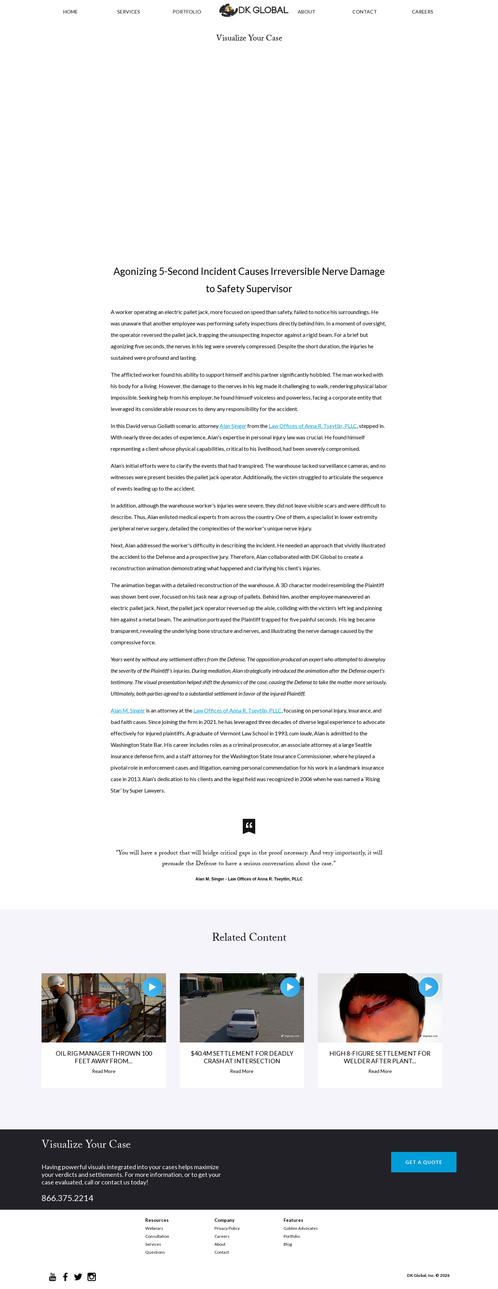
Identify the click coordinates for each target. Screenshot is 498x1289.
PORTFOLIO (187, 12)
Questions (155, 1252)
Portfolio (292, 1236)
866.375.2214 (67, 1198)
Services (128, 12)
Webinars (154, 1228)
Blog (288, 1244)
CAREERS (422, 12)
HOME (70, 12)
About (219, 1244)
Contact (221, 1252)
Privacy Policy (227, 1228)
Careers (222, 1236)
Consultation (157, 1236)
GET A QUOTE (423, 1162)
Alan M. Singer (128, 710)
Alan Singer (233, 425)
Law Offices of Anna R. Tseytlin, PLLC (313, 425)
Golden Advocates (301, 1228)
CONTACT (364, 12)
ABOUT (306, 12)
